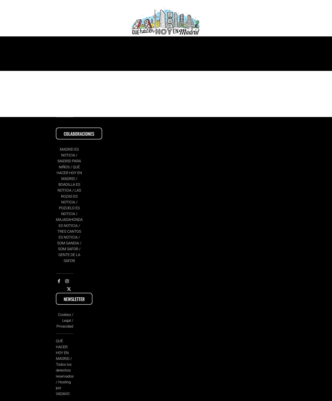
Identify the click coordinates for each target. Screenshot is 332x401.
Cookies (64, 314)
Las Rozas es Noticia (71, 196)
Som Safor (68, 249)
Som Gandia (68, 243)
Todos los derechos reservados (65, 370)
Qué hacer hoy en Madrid (69, 173)
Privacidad (64, 326)
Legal (66, 320)
